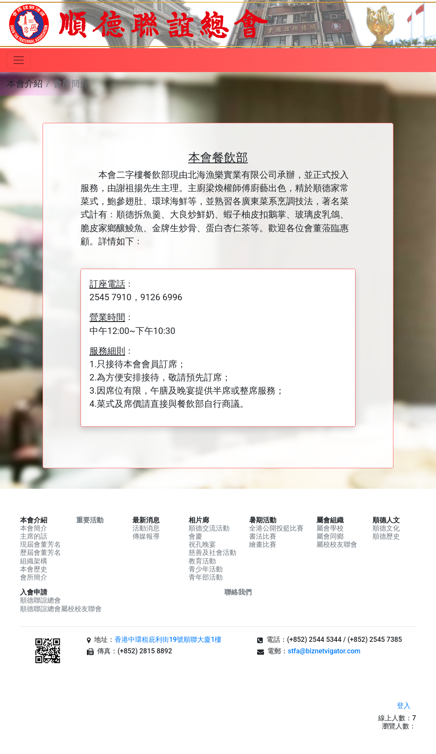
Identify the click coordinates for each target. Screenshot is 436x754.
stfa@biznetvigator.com (324, 651)
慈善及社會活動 (212, 552)
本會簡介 (33, 528)
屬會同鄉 (330, 536)
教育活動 (202, 561)
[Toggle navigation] (19, 60)
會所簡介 (33, 577)
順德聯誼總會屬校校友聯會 (61, 609)
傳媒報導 (146, 536)
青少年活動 (206, 569)
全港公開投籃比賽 (276, 528)
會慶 (195, 536)
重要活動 (89, 520)
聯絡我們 (238, 592)
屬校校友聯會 (336, 544)
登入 (403, 706)
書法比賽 (262, 536)
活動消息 (146, 528)
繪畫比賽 (262, 544)
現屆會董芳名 (40, 544)
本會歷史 (33, 569)
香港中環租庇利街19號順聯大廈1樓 (168, 639)
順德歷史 (386, 536)
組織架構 (33, 561)
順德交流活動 (209, 528)
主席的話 (33, 536)
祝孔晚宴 (202, 544)
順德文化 (386, 528)
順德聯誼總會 (40, 600)
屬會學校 (330, 528)
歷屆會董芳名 (40, 552)
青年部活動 (206, 577)
